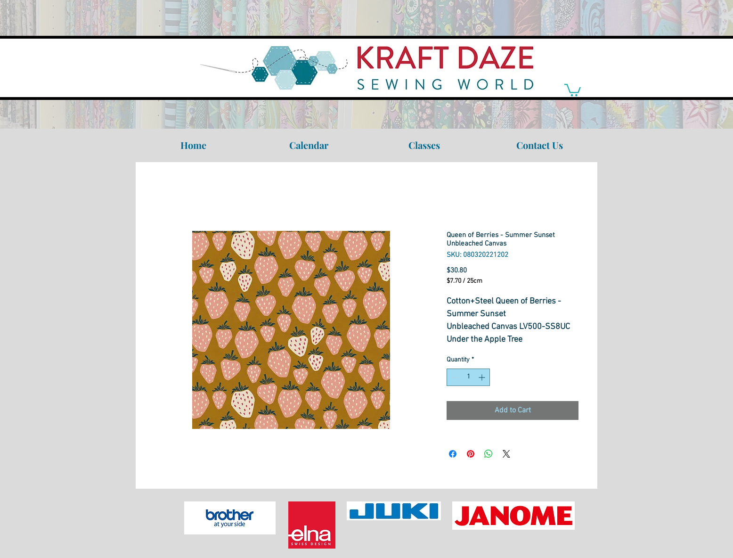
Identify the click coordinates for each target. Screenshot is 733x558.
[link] (572, 89)
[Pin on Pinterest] (470, 454)
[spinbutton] (468, 377)
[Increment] (483, 377)
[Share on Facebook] (452, 454)
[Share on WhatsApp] (488, 454)
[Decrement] (454, 377)
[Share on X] (506, 454)
